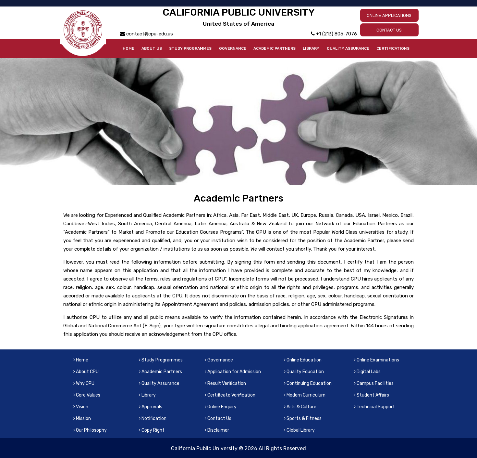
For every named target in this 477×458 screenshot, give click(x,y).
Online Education (303, 360)
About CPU (86, 371)
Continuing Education (308, 383)
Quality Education (304, 371)
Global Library (299, 430)
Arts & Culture (300, 407)
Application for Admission (233, 371)
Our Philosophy (90, 430)
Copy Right (152, 430)
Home (128, 48)
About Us (151, 48)
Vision (80, 407)
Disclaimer (217, 430)
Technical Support (374, 407)
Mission (82, 418)
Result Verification (225, 383)
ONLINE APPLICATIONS (389, 15)
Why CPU (83, 383)
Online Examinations (376, 360)
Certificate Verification (230, 395)
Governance (232, 48)
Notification (152, 418)
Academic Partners (274, 48)
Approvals (150, 407)
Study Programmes (190, 48)
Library (311, 48)
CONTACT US (389, 30)
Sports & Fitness (303, 418)
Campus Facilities (374, 383)
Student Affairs (371, 395)
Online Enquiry (221, 407)
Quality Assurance (348, 48)
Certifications (393, 48)
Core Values (86, 395)
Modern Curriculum (304, 395)
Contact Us (218, 418)
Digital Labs (367, 371)
